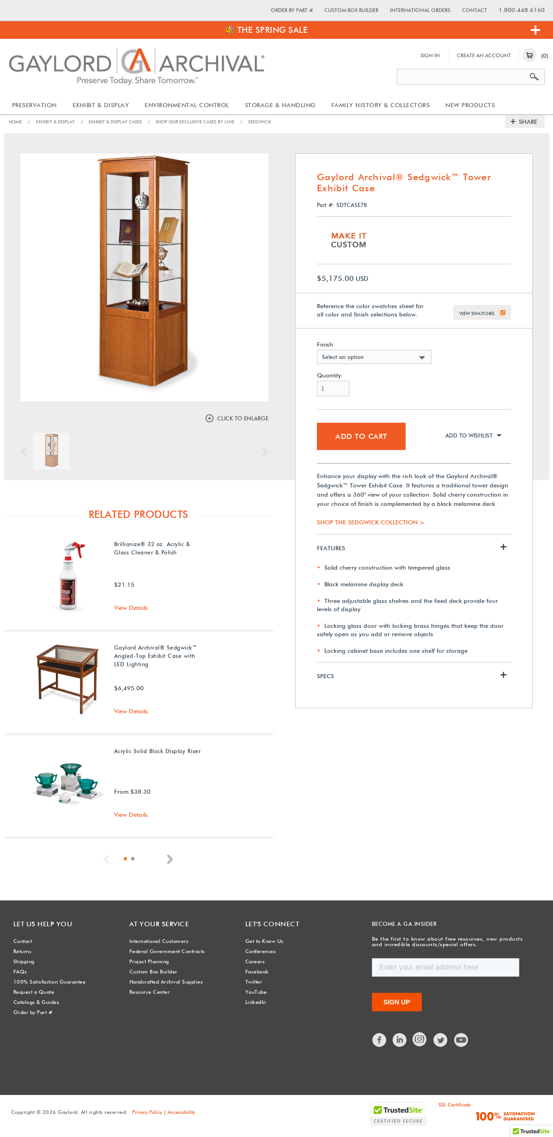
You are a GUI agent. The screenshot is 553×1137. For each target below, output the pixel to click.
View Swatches (476, 309)
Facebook (257, 970)
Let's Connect (268, 923)
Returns (22, 950)
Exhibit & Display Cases (122, 121)
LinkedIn (255, 1001)
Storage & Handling (280, 105)
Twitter (253, 981)
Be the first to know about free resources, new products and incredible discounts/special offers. (444, 941)
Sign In (430, 55)
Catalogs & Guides (36, 1001)
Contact (474, 10)
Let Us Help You (38, 923)
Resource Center (149, 991)
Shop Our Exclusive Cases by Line (210, 121)
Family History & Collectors (380, 105)
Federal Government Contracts (167, 950)
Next (262, 450)
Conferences (260, 950)
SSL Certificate (454, 1103)
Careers (255, 960)
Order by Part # (292, 10)
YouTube (256, 991)
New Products (470, 105)
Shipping (24, 960)
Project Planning (149, 960)
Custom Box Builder (351, 10)
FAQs (20, 970)
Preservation (34, 105)
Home (16, 121)
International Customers (159, 940)
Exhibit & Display (101, 105)
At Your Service (154, 923)
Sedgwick (282, 121)
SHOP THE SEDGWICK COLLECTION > (371, 520)
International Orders (420, 10)
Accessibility (181, 1110)
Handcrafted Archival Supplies (166, 981)
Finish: (326, 343)
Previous (25, 450)
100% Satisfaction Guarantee (49, 981)
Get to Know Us (264, 940)
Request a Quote (34, 991)
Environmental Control (187, 105)
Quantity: (330, 374)
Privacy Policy (147, 1110)
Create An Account (484, 55)
